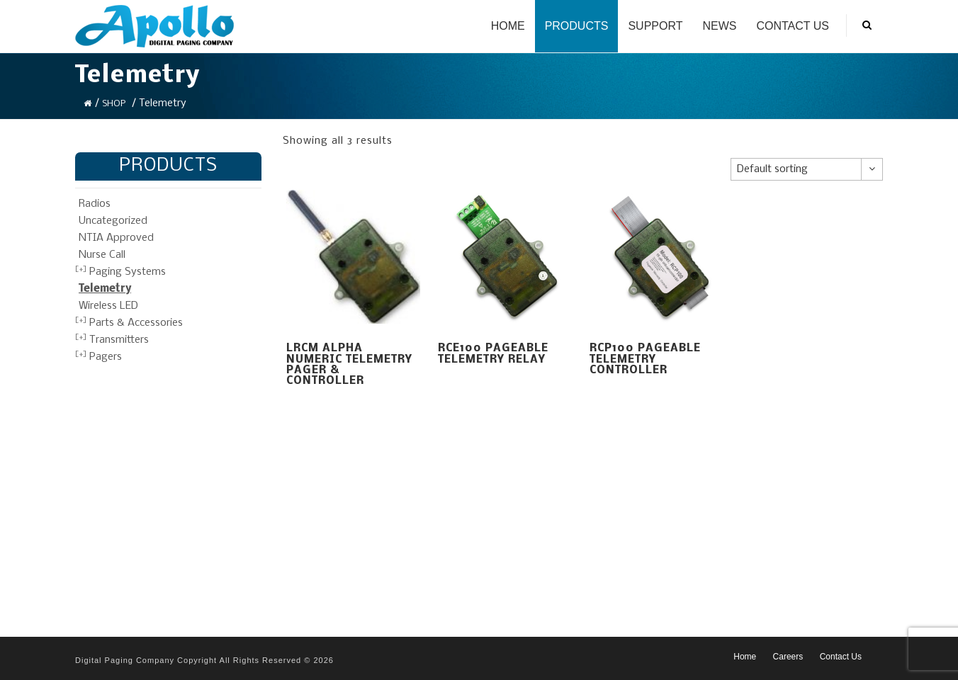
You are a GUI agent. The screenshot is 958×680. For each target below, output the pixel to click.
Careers (788, 657)
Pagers (105, 357)
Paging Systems (127, 272)
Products (577, 26)
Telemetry (105, 289)
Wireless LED (108, 306)
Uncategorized (113, 221)
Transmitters (119, 340)
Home (508, 26)
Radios (95, 204)
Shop (113, 103)
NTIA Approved (116, 238)
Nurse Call (102, 255)
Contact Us (792, 26)
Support (655, 26)
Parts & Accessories (136, 323)
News (719, 26)
